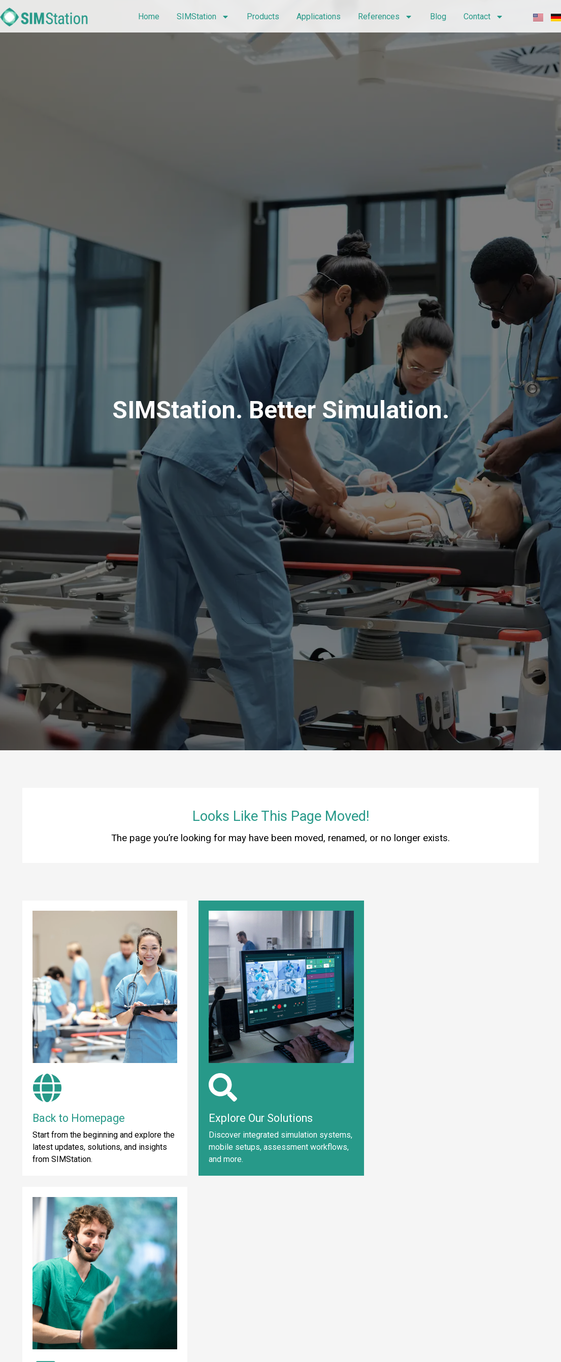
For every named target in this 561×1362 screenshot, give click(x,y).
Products (263, 16)
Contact (484, 17)
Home (148, 16)
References (385, 17)
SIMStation (203, 17)
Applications (318, 16)
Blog (438, 16)
